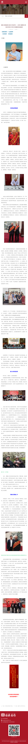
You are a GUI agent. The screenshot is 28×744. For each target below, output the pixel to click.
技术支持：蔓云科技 (14, 742)
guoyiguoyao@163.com (6, 720)
